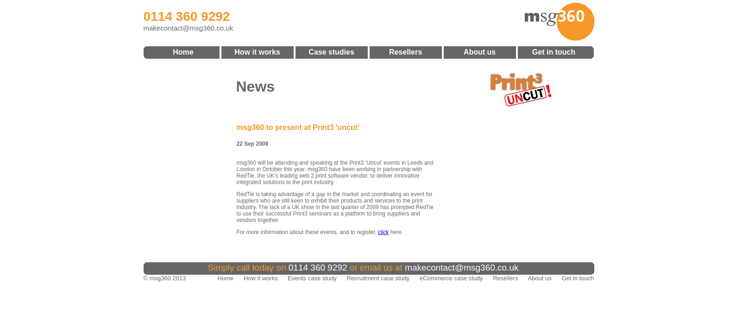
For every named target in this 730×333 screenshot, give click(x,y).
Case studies (331, 52)
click (383, 232)
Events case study (312, 278)
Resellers (405, 52)
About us (480, 52)
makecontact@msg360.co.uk (188, 28)
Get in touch (553, 52)
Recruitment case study (377, 278)
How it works (257, 52)
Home (183, 52)
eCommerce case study (451, 278)
